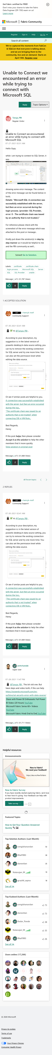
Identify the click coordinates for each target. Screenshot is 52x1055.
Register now (31, 57)
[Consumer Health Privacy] (26, 1047)
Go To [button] (42, 34)
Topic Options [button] (39, 104)
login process (12, 269)
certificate (18, 266)
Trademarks (6, 1038)
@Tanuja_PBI (21, 330)
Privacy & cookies (8, 1029)
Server (40, 269)
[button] (25, 104)
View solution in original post (19, 446)
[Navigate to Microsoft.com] (9, 21)
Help (33, 34)
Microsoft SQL (28, 269)
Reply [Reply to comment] (24, 462)
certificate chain (32, 266)
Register (14, 34)
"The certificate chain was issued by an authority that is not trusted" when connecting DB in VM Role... (23, 415)
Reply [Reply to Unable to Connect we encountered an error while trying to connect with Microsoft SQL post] (24, 285)
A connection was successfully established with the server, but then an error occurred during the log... (25, 404)
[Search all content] (29, 40)
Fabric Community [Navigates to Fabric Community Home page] (31, 21)
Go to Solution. (30, 255)
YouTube (29, 702)
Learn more (8, 13)
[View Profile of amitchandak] (22, 665)
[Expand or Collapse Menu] (4, 28)
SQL (8, 272)
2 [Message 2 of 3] (13, 722)
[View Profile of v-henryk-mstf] (27, 312)
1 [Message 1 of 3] (13, 279)
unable (31, 272)
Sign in (24, 34)
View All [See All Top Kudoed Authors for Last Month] (9, 944)
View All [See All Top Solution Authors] (9, 886)
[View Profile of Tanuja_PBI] (17, 117)
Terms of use (6, 1033)
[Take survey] (14, 803)
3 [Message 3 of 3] (13, 455)
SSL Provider (20, 272)
